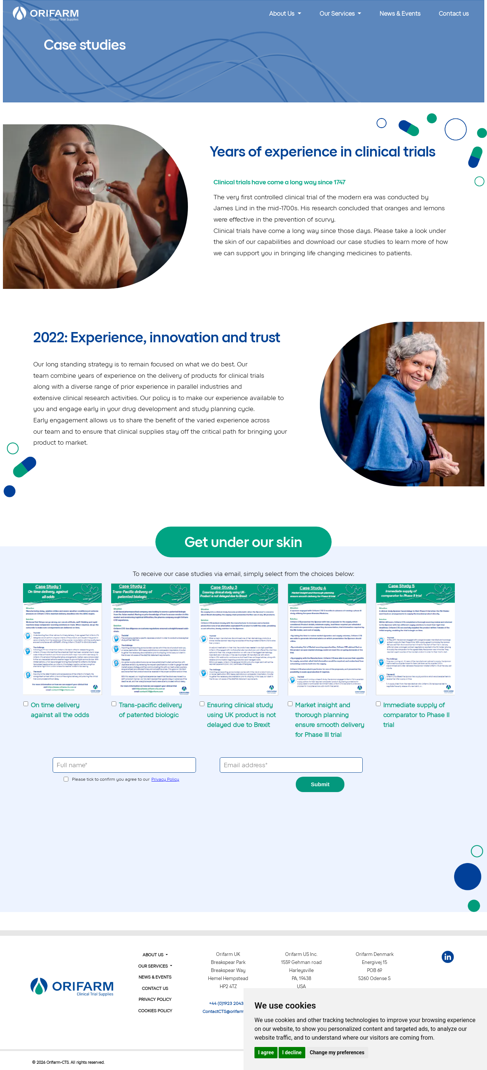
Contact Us (155, 988)
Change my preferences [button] (337, 1052)
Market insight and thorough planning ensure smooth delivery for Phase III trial (329, 720)
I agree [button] (266, 1052)
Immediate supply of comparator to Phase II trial (416, 715)
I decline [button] (292, 1052)
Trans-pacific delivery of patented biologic (150, 710)
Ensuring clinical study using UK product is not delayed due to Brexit (241, 715)
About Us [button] (282, 13)
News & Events (400, 13)
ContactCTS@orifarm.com (228, 1011)
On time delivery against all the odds (60, 710)
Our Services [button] (338, 13)
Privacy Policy (165, 779)
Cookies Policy (155, 1010)
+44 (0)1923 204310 (228, 1003)
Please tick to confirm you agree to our (125, 779)
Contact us (454, 13)
